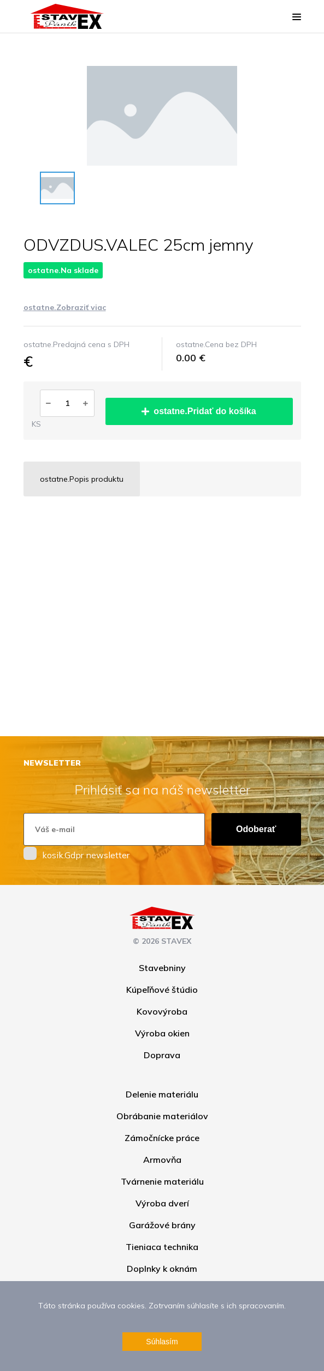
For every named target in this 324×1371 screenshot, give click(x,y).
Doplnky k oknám (162, 1268)
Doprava (162, 1055)
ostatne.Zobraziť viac (64, 307)
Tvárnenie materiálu (162, 1181)
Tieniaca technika (162, 1246)
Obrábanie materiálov (162, 1116)
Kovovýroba (162, 1011)
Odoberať (256, 829)
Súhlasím (162, 1341)
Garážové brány (162, 1225)
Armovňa (162, 1159)
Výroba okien (162, 1033)
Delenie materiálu (162, 1094)
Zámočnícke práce (162, 1137)
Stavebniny (162, 967)
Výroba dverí (162, 1203)
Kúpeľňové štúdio (162, 989)
